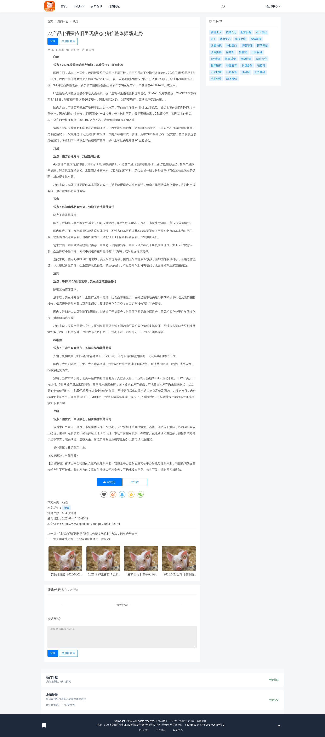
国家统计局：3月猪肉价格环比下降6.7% (84, 539)
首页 (64, 6)
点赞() (109, 482)
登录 (53, 41)
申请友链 (274, 699)
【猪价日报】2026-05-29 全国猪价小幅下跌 (65, 574)
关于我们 (143, 730)
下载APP (78, 6)
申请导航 (274, 679)
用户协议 (161, 730)
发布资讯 (96, 6)
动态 (75, 21)
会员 (273, 6)
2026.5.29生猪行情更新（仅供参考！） (103, 574)
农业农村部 (52, 704)
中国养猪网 (69, 704)
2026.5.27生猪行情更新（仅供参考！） (179, 574)
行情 (66, 507)
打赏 (135, 482)
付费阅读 (114, 6)
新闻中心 (62, 21)
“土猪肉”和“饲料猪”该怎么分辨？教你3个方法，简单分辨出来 (98, 533)
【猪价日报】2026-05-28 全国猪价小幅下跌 (141, 574)
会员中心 (178, 730)
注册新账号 (68, 41)
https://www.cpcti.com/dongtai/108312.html (91, 523)
